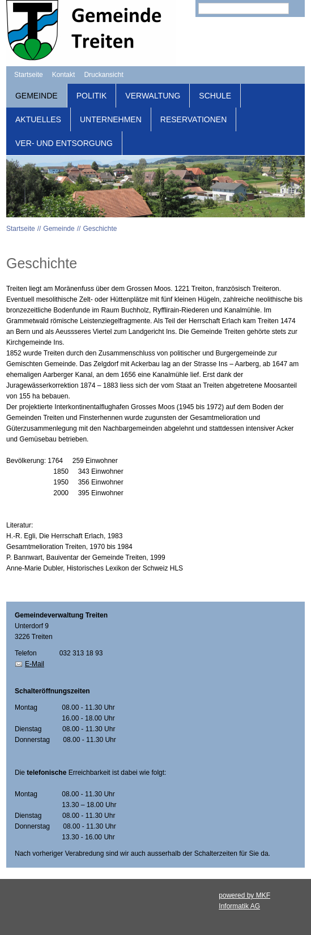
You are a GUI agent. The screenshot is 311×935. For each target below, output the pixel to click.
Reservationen (193, 119)
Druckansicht (103, 75)
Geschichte (100, 229)
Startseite (28, 75)
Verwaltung (152, 95)
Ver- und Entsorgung (64, 143)
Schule (215, 95)
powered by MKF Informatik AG (244, 900)
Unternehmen (111, 119)
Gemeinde (36, 95)
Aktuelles (38, 119)
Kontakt (63, 75)
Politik (91, 95)
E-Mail (34, 664)
